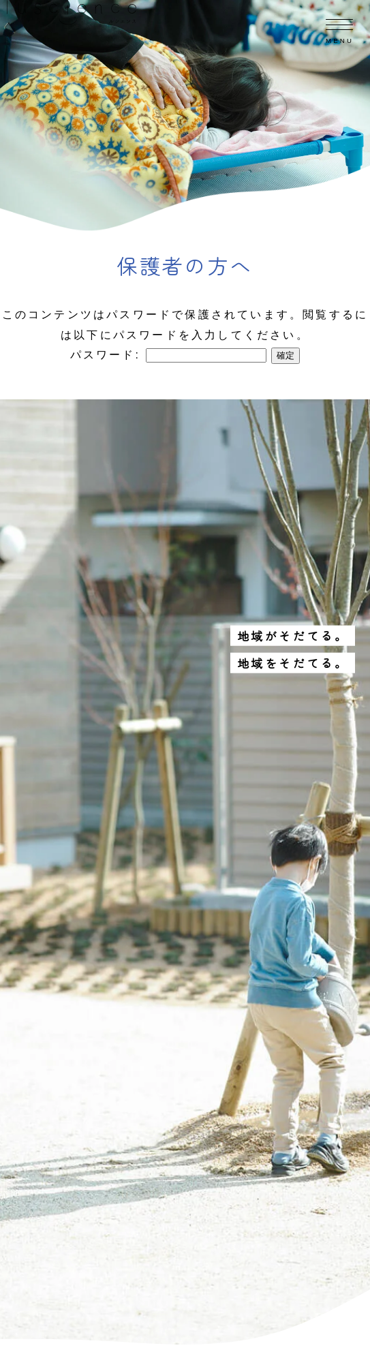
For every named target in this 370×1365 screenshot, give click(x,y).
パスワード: (168, 355)
